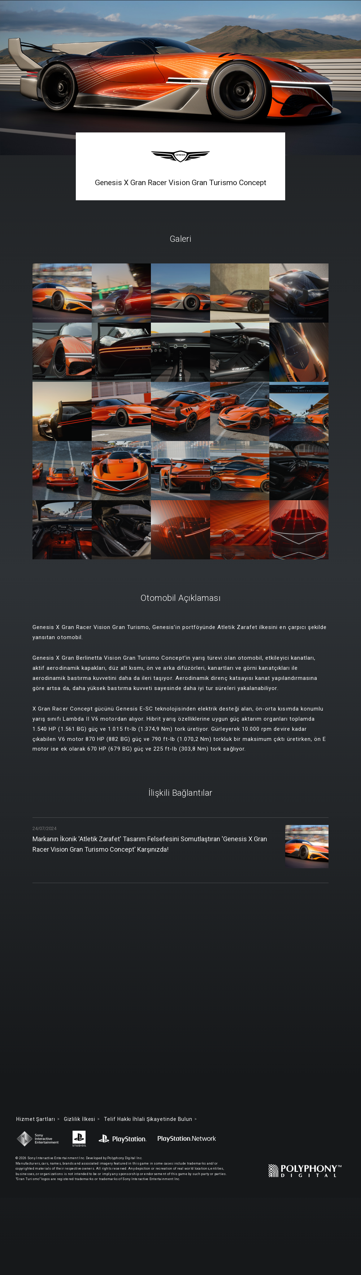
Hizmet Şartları (35, 1119)
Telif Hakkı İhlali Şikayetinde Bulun (148, 1119)
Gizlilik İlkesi (80, 1119)
